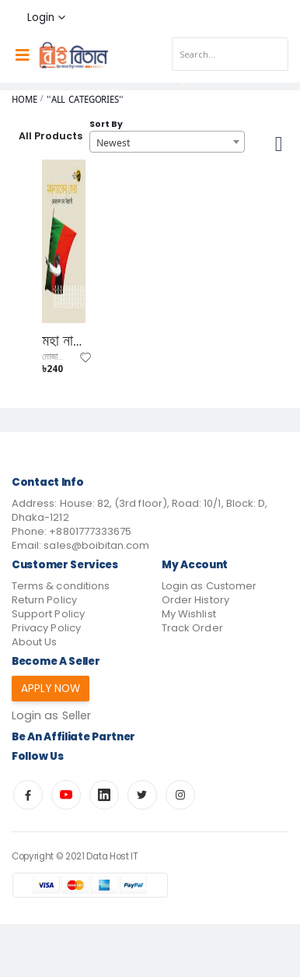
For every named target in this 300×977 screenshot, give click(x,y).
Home (24, 99)
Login (40, 17)
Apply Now (51, 688)
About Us (34, 641)
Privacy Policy (46, 627)
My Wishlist (189, 613)
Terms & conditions (61, 585)
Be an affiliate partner (73, 736)
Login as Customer (209, 585)
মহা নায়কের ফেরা (63, 341)
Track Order (192, 627)
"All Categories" (85, 99)
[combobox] (167, 142)
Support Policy (48, 613)
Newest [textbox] (113, 142)
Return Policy (44, 599)
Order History (195, 599)
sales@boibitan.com (96, 545)
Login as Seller (51, 715)
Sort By (106, 124)
